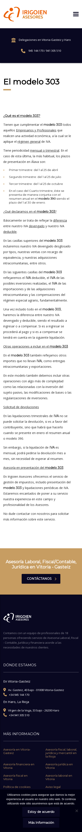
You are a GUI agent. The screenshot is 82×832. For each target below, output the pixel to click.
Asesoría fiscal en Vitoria (15, 777)
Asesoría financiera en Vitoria (18, 765)
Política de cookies (16, 787)
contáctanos (41, 579)
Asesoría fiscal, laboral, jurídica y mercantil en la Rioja (61, 753)
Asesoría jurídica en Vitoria (59, 765)
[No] (76, 811)
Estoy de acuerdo (41, 812)
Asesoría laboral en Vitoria (58, 777)
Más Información (41, 823)
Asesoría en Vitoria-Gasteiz (17, 751)
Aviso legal (53, 787)
